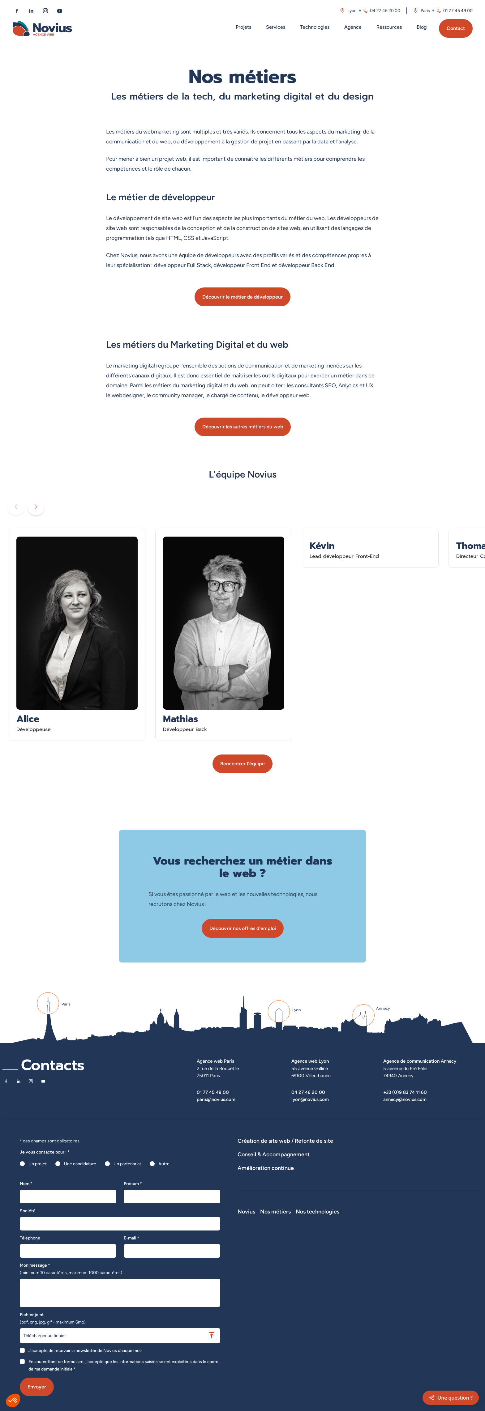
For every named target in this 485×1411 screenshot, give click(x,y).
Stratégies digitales (290, 1180)
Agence (353, 27)
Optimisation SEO (399, 1202)
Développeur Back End (338, 1272)
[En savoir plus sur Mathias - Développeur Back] (223, 635)
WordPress (376, 1263)
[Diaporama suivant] (36, 506)
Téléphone (30, 1237)
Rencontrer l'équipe (242, 764)
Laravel (373, 1254)
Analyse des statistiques (353, 1202)
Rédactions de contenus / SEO (344, 1180)
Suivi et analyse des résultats (296, 1202)
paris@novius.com (216, 1099)
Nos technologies (388, 1246)
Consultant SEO (331, 1306)
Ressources (389, 27)
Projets (243, 27)
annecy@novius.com (405, 1099)
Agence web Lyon (310, 1061)
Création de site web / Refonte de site (285, 1140)
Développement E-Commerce (326, 1149)
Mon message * (71, 1269)
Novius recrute (252, 1289)
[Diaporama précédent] (16, 506)
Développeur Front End (338, 1263)
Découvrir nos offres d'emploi (242, 928)
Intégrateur (327, 1280)
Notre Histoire (251, 1254)
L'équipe (246, 1263)
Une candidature (80, 1163)
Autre (164, 1163)
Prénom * (133, 1183)
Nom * (26, 1183)
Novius (246, 1246)
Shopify (373, 1280)
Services (275, 27)
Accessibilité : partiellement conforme (274, 1324)
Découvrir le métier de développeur (242, 297)
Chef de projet (330, 1289)
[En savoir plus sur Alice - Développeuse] (77, 635)
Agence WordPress (438, 1149)
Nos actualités (251, 1280)
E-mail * (131, 1237)
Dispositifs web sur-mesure (264, 1149)
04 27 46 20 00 (308, 1092)
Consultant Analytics (336, 1315)
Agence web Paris (215, 1061)
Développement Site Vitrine (387, 1149)
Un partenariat (127, 1163)
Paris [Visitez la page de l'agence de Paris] (425, 10)
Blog (422, 27)
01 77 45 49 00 (213, 1092)
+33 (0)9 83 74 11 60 (405, 1092)
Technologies (314, 27)
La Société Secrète (256, 1298)
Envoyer (37, 1387)
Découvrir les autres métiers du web (242, 427)
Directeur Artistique (335, 1298)
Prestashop (377, 1272)
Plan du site (249, 1332)
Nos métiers (331, 1246)
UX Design (389, 1180)
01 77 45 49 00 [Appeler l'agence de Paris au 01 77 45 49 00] (458, 10)
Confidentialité (252, 1315)
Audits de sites (252, 1180)
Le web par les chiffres (259, 1272)
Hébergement (251, 1158)
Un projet (37, 1163)
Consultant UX (330, 1324)
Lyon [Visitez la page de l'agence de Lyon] (352, 10)
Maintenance (250, 1202)
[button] (13, 1400)
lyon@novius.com (310, 1099)
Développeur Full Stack (338, 1254)
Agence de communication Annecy (419, 1061)
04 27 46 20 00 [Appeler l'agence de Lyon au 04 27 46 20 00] (385, 10)
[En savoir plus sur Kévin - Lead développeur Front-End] (370, 548)
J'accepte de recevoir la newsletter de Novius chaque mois (85, 1350)
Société (28, 1210)
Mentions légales (254, 1306)
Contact (456, 28)
